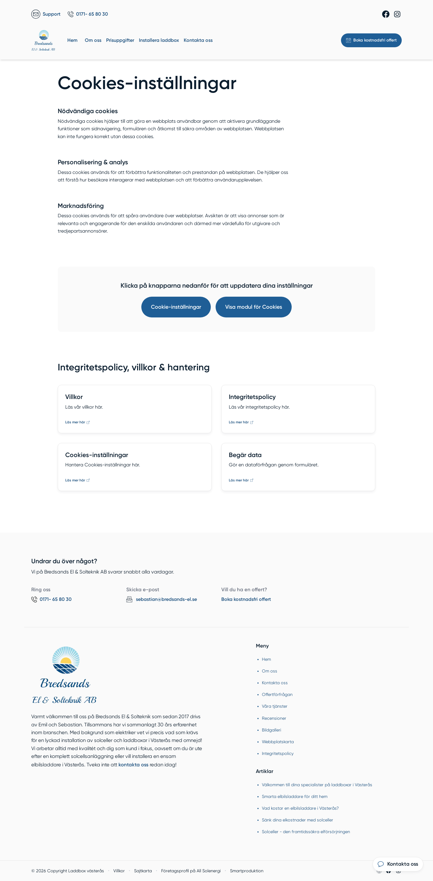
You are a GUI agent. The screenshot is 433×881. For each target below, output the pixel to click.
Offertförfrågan (277, 694)
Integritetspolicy (277, 753)
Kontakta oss (198, 40)
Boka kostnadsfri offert (246, 599)
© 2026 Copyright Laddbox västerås (67, 870)
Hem (72, 40)
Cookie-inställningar (176, 307)
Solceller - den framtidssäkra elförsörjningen (306, 831)
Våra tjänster (274, 706)
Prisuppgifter (120, 40)
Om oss (93, 40)
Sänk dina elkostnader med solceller (297, 820)
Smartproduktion (246, 870)
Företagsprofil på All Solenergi (191, 870)
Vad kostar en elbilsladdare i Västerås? (300, 808)
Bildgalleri (271, 730)
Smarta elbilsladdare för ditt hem (294, 796)
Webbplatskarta (278, 741)
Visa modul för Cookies (253, 307)
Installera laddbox (159, 40)
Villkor (119, 870)
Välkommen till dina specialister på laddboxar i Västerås (317, 784)
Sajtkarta (143, 870)
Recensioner (274, 718)
